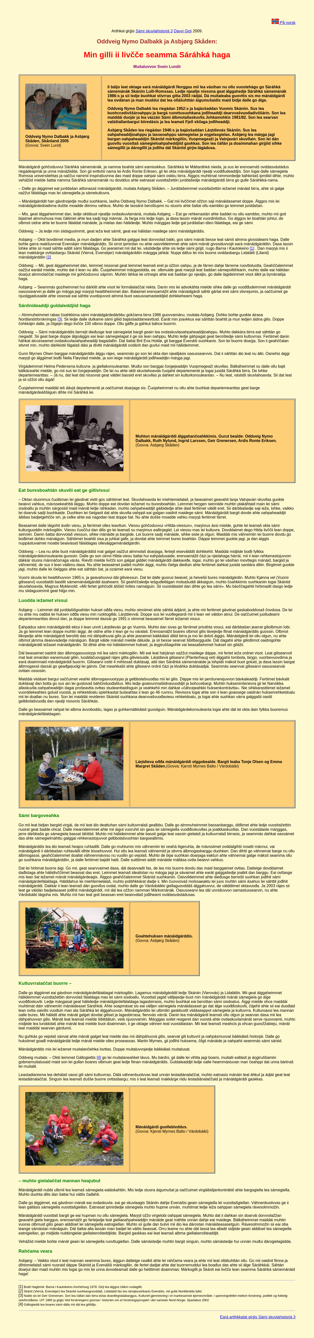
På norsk (284, 23)
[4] (99, 1057)
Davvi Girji (183, 31)
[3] (60, 319)
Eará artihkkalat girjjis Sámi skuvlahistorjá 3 (258, 1317)
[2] (48, 257)
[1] (252, 248)
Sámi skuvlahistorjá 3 (154, 31)
